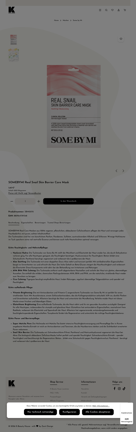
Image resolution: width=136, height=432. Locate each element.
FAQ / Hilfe (54, 393)
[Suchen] (106, 10)
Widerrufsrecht (86, 401)
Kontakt (84, 393)
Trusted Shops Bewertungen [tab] (58, 223)
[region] (68, 103)
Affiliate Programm (57, 401)
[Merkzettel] (112, 10)
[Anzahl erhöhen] (38, 201)
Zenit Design (47, 426)
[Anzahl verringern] (11, 201)
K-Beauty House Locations (59, 389)
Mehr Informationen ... (101, 407)
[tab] (13, 223)
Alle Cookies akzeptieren (93, 413)
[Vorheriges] (117, 171)
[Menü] (100, 10)
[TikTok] (124, 390)
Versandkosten (113, 425)
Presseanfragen (55, 397)
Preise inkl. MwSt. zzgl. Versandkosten (24, 193)
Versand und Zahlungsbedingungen (94, 397)
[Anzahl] (25, 201)
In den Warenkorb (68, 201)
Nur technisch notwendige (45, 413)
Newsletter (85, 389)
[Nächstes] (123, 171)
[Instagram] (119, 390)
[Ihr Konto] (118, 10)
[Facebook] (115, 390)
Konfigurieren (69, 413)
